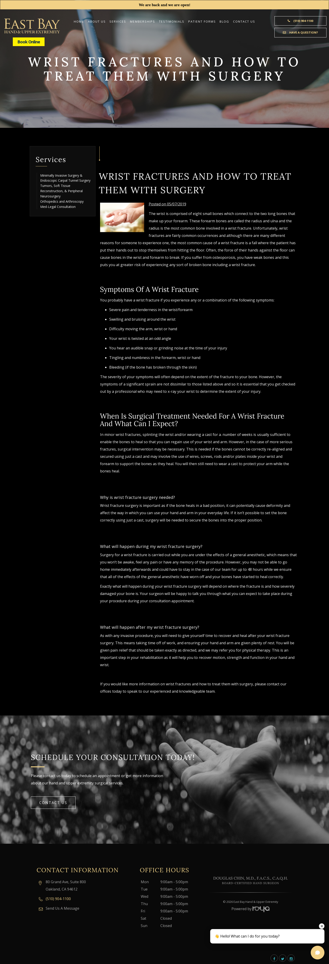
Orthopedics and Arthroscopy (62, 201)
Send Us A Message (62, 908)
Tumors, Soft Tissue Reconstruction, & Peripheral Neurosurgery (61, 190)
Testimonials (171, 21)
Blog (224, 21)
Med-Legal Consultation (58, 206)
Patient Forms (202, 21)
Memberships (142, 21)
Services (117, 21)
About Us (97, 21)
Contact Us (244, 21)
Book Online (28, 42)
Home (79, 21)
